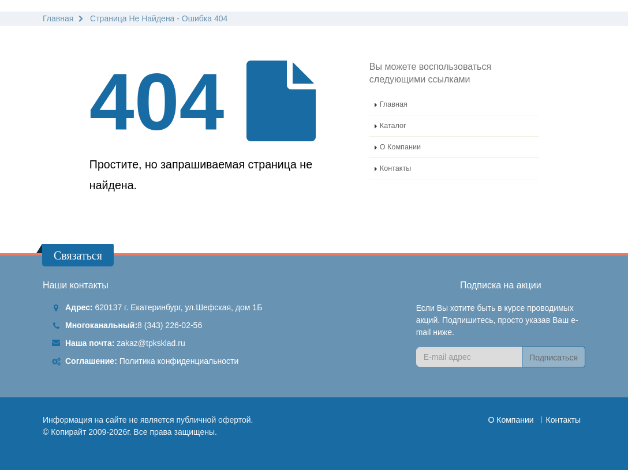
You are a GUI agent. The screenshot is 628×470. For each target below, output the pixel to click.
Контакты (395, 168)
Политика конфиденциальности (179, 361)
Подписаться (553, 357)
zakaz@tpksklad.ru (151, 343)
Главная (394, 104)
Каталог (393, 126)
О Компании (400, 147)
